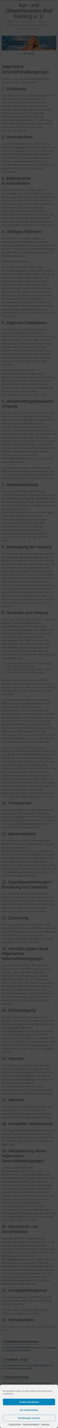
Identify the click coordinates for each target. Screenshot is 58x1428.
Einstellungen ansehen (29, 1418)
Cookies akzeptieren (29, 1402)
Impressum (45, 1424)
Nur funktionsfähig (29, 1410)
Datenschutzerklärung (31, 1424)
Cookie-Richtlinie (14, 1424)
